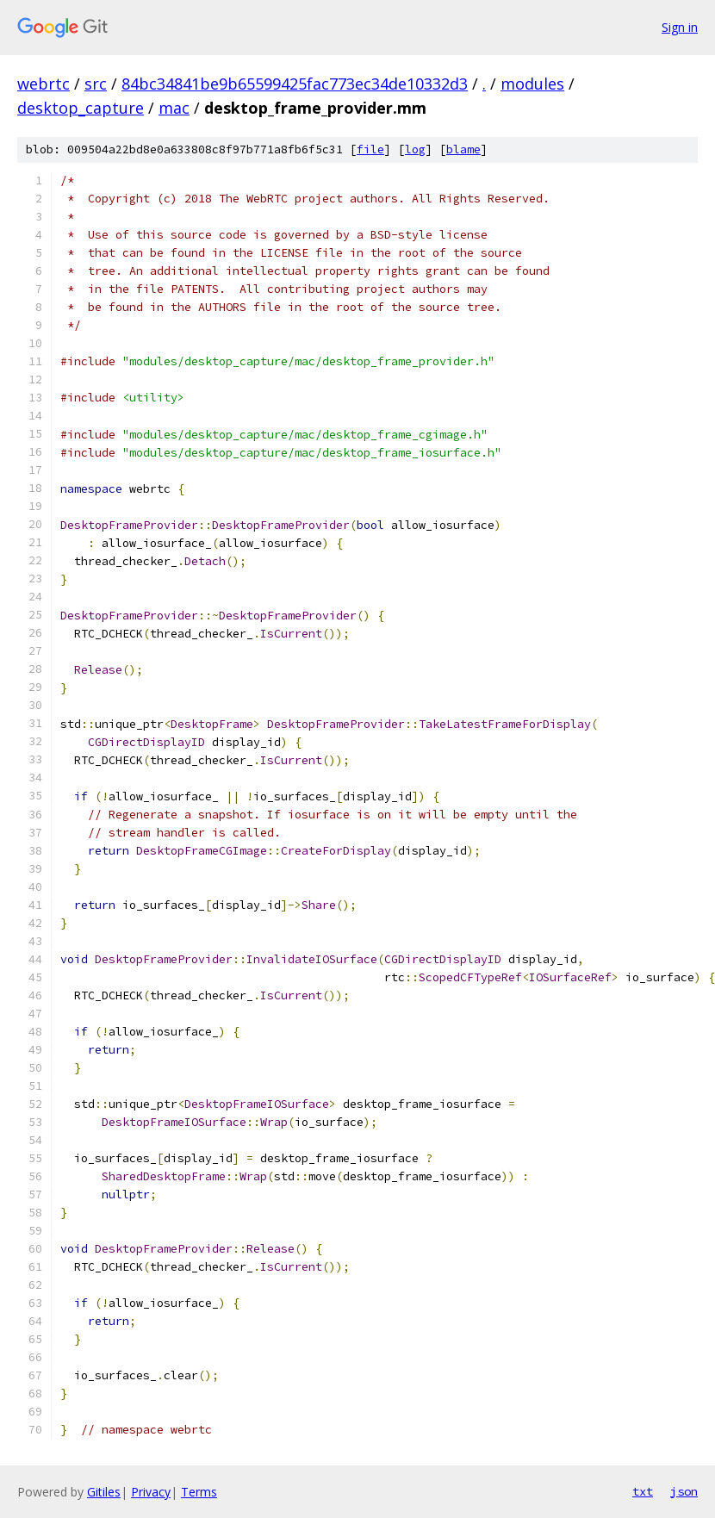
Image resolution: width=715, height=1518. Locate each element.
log (415, 149)
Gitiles (104, 1492)
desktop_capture (80, 107)
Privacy (151, 1492)
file (370, 149)
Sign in (680, 27)
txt (642, 1491)
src (95, 83)
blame (463, 149)
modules (532, 83)
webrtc (43, 83)
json (684, 1491)
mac (174, 107)
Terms (199, 1492)
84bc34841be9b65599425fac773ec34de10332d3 (294, 83)
